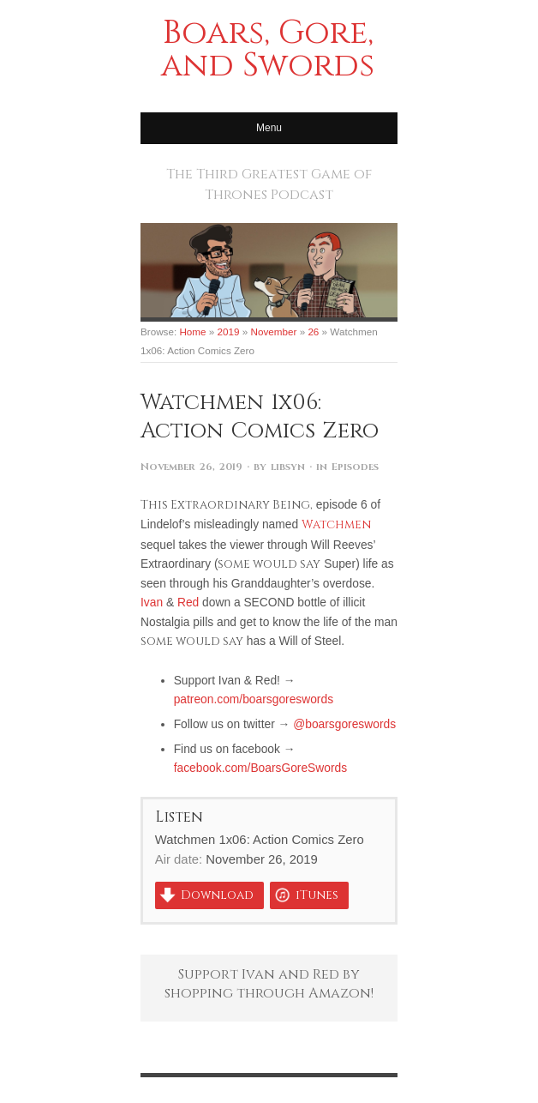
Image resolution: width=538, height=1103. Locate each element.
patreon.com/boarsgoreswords (253, 699)
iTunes (317, 895)
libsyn (288, 467)
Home (192, 331)
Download (217, 895)
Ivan (151, 602)
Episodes (355, 467)
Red (188, 602)
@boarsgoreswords (344, 724)
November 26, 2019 (191, 467)
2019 (229, 331)
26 (313, 331)
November (274, 331)
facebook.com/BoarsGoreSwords (260, 768)
